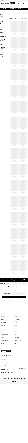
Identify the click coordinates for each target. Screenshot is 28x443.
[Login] (18, 3)
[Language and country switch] (25, 1)
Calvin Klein (3, 366)
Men (6, 3)
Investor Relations (17, 438)
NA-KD (15, 359)
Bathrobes (3, 353)
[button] (19, 12)
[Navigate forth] (24, 6)
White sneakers (16, 342)
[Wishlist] (23, 3)
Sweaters (15, 353)
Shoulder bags (16, 354)
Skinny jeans (3, 344)
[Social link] (2, 415)
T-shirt (2, 354)
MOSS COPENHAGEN (17, 368)
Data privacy (23, 438)
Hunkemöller (3, 365)
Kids (8, 3)
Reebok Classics (16, 372)
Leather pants (16, 341)
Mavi (15, 371)
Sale (16, 16)
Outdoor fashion (4, 348)
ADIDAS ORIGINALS (4, 372)
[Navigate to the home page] (14, 3)
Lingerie (15, 345)
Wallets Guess (16, 347)
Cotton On (3, 363)
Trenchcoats (16, 351)
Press (8, 438)
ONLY (2, 359)
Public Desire (16, 363)
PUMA (15, 366)
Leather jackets (3, 350)
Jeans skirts (3, 351)
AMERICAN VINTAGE (4, 368)
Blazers (2, 342)
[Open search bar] (25, 6)
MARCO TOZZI (16, 365)
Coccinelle (15, 360)
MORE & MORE (16, 369)
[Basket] (25, 3)
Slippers (2, 347)
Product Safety (14, 441)
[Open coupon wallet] (15, 3)
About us (4, 438)
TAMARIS (2, 360)
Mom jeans (16, 350)
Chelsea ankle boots (17, 344)
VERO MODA (3, 371)
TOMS (2, 369)
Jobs (11, 438)
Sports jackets (3, 341)
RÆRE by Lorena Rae (4, 362)
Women (2, 3)
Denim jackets (3, 345)
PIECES (15, 362)
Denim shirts (16, 348)
